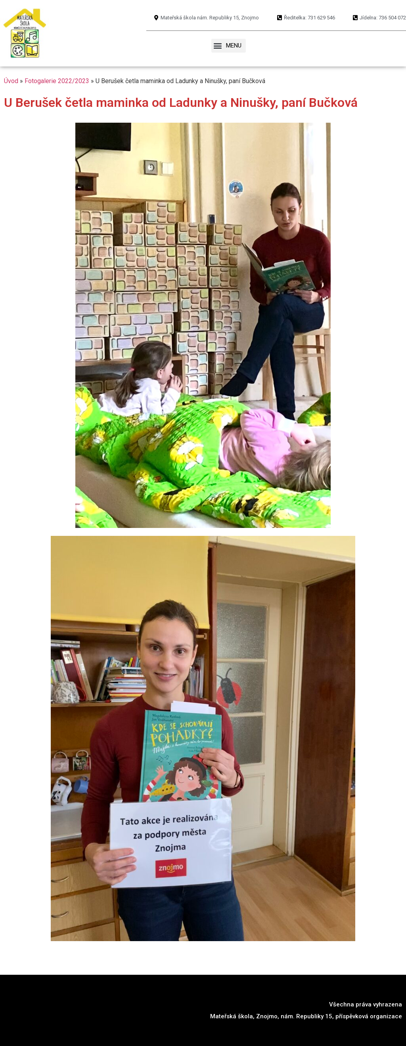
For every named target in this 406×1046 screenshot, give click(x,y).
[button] (228, 46)
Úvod (11, 81)
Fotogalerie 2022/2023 (57, 81)
